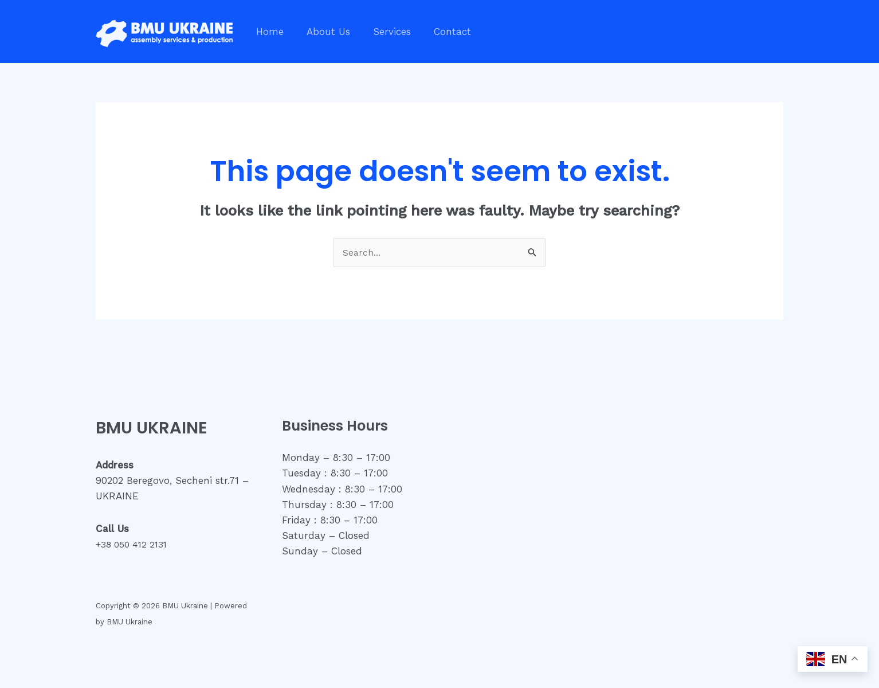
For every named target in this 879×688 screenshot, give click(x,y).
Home (268, 31)
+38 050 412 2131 (135, 545)
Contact (440, 31)
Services (383, 31)
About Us (323, 31)
